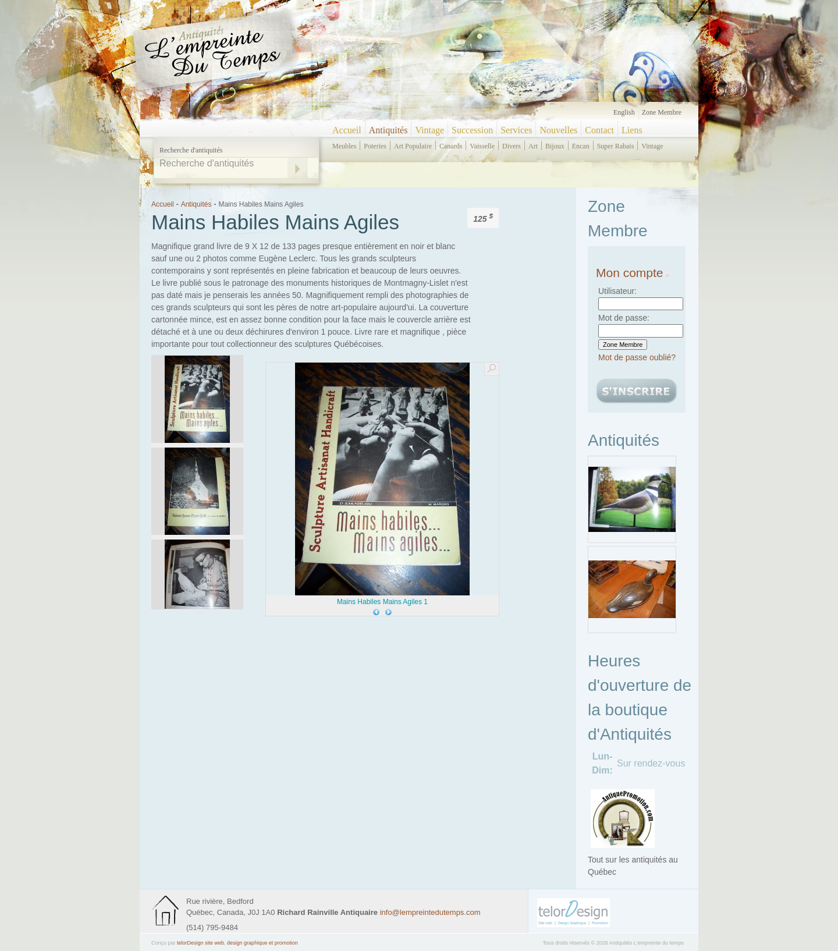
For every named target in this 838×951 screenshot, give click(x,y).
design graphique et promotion (262, 943)
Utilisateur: (617, 291)
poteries (375, 146)
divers (511, 146)
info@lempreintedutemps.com (430, 912)
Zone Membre (661, 112)
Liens (632, 130)
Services (516, 130)
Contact (599, 130)
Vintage (429, 130)
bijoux (554, 146)
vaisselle (482, 146)
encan (581, 146)
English (624, 112)
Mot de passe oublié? (637, 357)
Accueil (346, 130)
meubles (344, 146)
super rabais (615, 146)
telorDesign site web (200, 943)
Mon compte (633, 272)
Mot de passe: (623, 317)
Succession (472, 130)
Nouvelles (558, 130)
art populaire (413, 146)
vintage (652, 146)
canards (450, 146)
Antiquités (388, 130)
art (533, 146)
